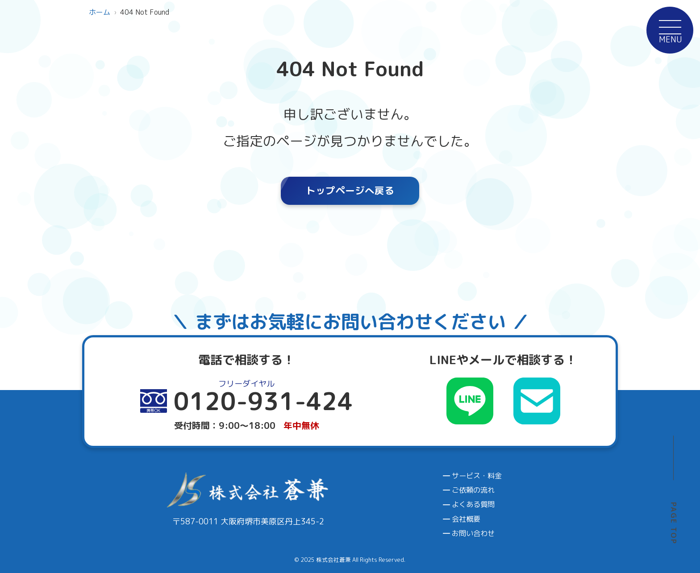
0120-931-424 (648, 267)
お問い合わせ (473, 533)
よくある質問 (473, 504)
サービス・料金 (477, 476)
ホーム (99, 12)
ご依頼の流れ (473, 490)
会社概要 (466, 519)
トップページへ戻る (350, 190)
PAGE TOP (674, 523)
